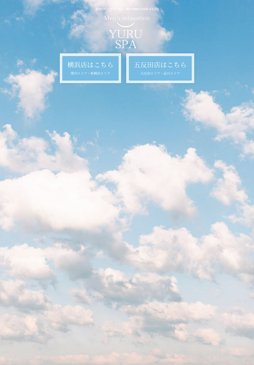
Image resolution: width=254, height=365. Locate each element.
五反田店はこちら (160, 68)
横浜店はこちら (90, 68)
